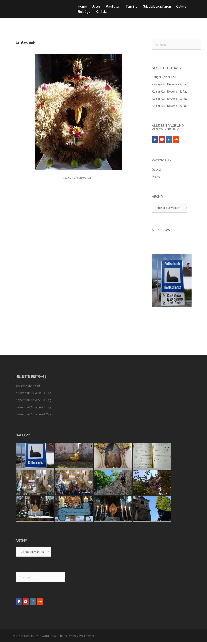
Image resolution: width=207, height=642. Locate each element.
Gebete (157, 169)
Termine (131, 6)
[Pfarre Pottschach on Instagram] (169, 139)
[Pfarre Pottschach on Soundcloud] (176, 139)
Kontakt (101, 12)
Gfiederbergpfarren (157, 6)
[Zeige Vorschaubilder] (79, 177)
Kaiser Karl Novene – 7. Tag (169, 98)
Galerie (181, 6)
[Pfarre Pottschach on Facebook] (155, 139)
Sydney (73, 636)
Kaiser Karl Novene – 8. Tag (169, 91)
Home (82, 6)
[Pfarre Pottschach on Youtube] (162, 139)
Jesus (96, 6)
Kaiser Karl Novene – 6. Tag (169, 106)
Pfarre (156, 176)
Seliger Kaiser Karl (164, 77)
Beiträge (84, 12)
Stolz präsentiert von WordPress (34, 636)
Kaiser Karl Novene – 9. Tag (169, 84)
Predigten (113, 6)
